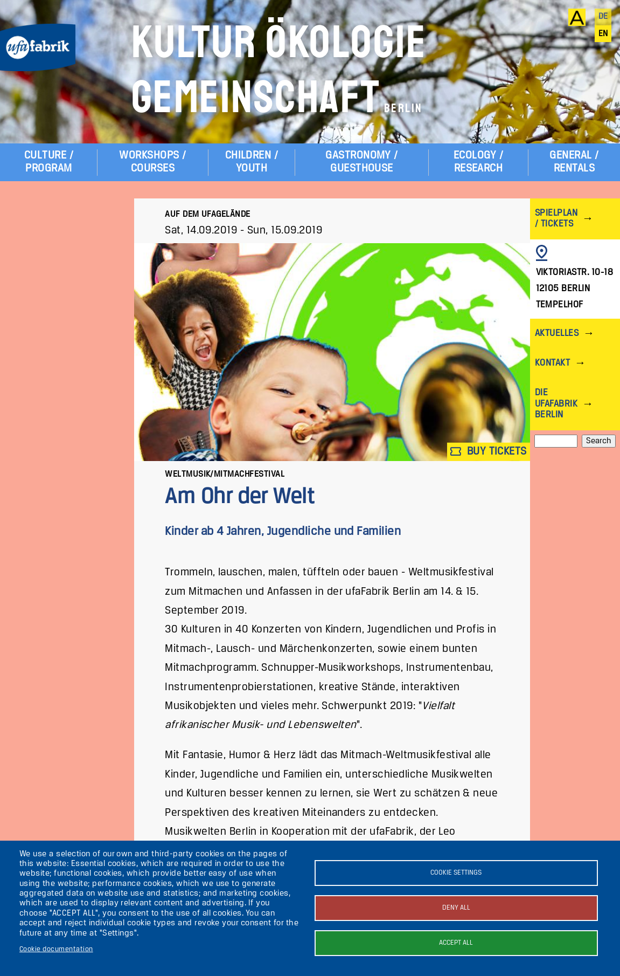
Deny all (456, 907)
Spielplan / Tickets (556, 219)
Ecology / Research (478, 162)
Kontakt (552, 363)
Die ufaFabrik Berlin (556, 403)
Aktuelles (557, 333)
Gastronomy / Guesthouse (361, 162)
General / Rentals (573, 162)
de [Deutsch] (603, 16)
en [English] (603, 34)
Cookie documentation (56, 949)
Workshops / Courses (152, 162)
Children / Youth (251, 162)
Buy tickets (488, 451)
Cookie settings (456, 872)
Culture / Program (48, 162)
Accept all (456, 942)
